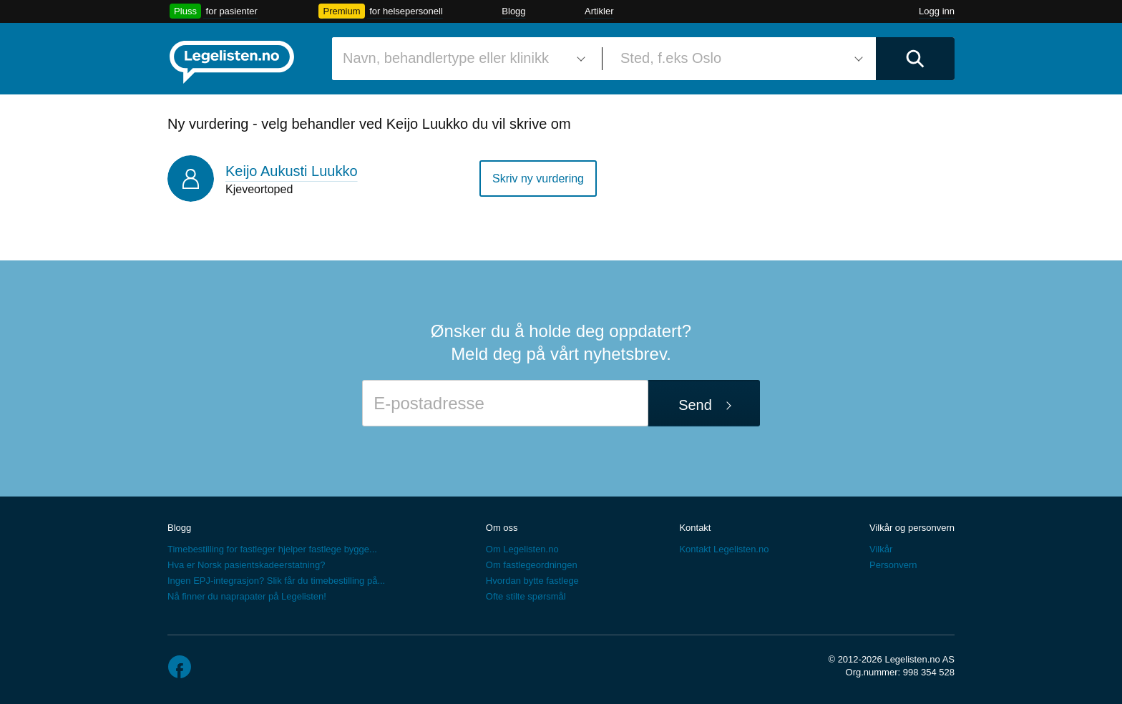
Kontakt (695, 527)
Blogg (513, 11)
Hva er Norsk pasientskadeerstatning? (246, 564)
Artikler (599, 11)
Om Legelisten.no (522, 549)
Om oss (502, 527)
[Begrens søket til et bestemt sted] (739, 58)
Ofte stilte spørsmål (526, 596)
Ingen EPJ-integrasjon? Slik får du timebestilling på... (276, 580)
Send (695, 405)
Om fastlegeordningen (531, 564)
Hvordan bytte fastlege (532, 580)
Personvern (893, 564)
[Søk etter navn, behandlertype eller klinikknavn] (461, 58)
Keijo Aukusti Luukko (291, 171)
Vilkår (880, 549)
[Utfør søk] (915, 58)
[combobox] (461, 58)
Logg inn (937, 11)
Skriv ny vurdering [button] (538, 178)
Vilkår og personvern (912, 527)
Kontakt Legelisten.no (724, 549)
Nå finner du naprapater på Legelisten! (246, 596)
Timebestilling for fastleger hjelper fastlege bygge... (272, 549)
